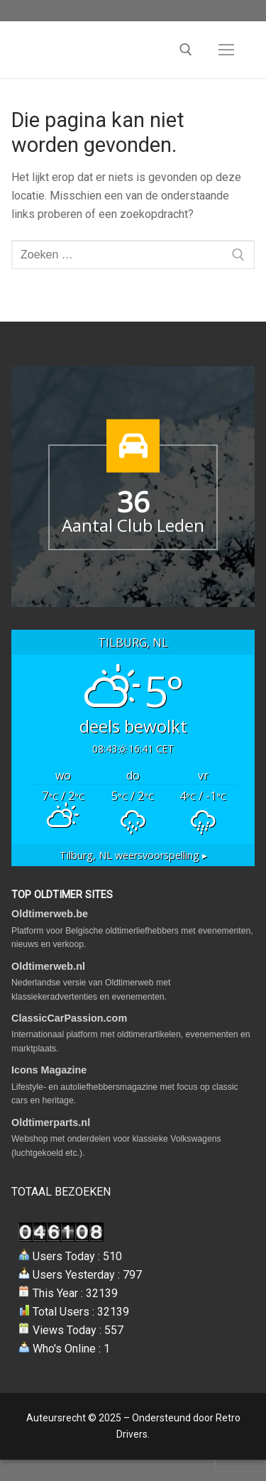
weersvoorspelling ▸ (133, 855)
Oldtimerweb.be (49, 913)
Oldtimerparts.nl (50, 1122)
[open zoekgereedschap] (185, 49)
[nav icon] (226, 50)
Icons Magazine (49, 1070)
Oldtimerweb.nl (48, 966)
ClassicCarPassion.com (69, 1018)
